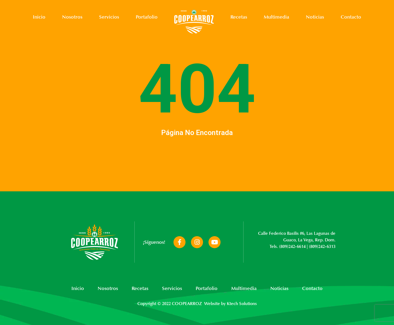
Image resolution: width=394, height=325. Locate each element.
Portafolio (147, 17)
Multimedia (276, 17)
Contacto (351, 17)
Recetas (238, 17)
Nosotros (72, 17)
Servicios (109, 17)
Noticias (315, 17)
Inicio (39, 17)
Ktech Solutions (242, 303)
